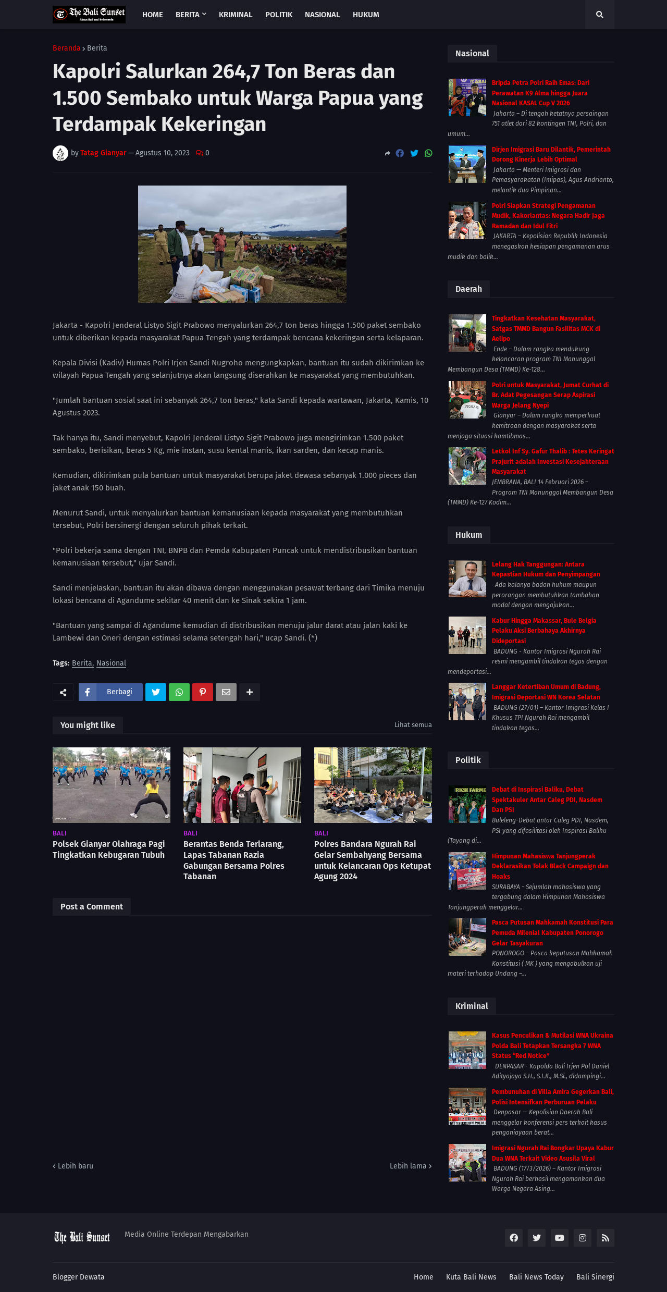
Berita (97, 48)
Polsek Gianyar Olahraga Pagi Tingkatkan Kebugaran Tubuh (109, 849)
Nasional (111, 664)
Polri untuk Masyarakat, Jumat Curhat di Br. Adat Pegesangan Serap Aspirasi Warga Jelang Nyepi (550, 395)
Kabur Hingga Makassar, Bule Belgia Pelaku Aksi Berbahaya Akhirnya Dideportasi (544, 631)
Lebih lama (408, 1166)
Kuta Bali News (471, 1277)
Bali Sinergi (595, 1277)
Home (424, 1277)
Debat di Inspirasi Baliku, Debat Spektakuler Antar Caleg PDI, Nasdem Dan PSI (547, 800)
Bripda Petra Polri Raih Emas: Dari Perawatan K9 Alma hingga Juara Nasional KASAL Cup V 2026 (540, 93)
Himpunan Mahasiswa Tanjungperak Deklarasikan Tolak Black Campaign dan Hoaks (550, 866)
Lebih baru (75, 1166)
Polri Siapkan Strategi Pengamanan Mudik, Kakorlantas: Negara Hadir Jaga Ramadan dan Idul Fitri (548, 216)
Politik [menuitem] (278, 14)
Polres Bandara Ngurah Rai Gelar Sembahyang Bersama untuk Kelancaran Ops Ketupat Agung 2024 (372, 860)
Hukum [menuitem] (366, 14)
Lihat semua (413, 725)
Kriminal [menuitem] (236, 14)
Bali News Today (536, 1277)
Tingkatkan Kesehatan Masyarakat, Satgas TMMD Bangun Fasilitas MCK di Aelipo (546, 328)
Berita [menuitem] (188, 14)
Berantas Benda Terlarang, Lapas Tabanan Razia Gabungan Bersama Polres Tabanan (234, 860)
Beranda (67, 48)
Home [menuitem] (152, 14)
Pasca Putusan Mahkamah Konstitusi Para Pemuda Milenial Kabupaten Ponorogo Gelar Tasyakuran (552, 932)
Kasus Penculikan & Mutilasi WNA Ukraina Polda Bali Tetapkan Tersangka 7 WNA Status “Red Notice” (552, 1046)
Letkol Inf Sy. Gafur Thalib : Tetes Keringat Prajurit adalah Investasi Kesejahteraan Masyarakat (553, 461)
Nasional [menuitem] (322, 14)
